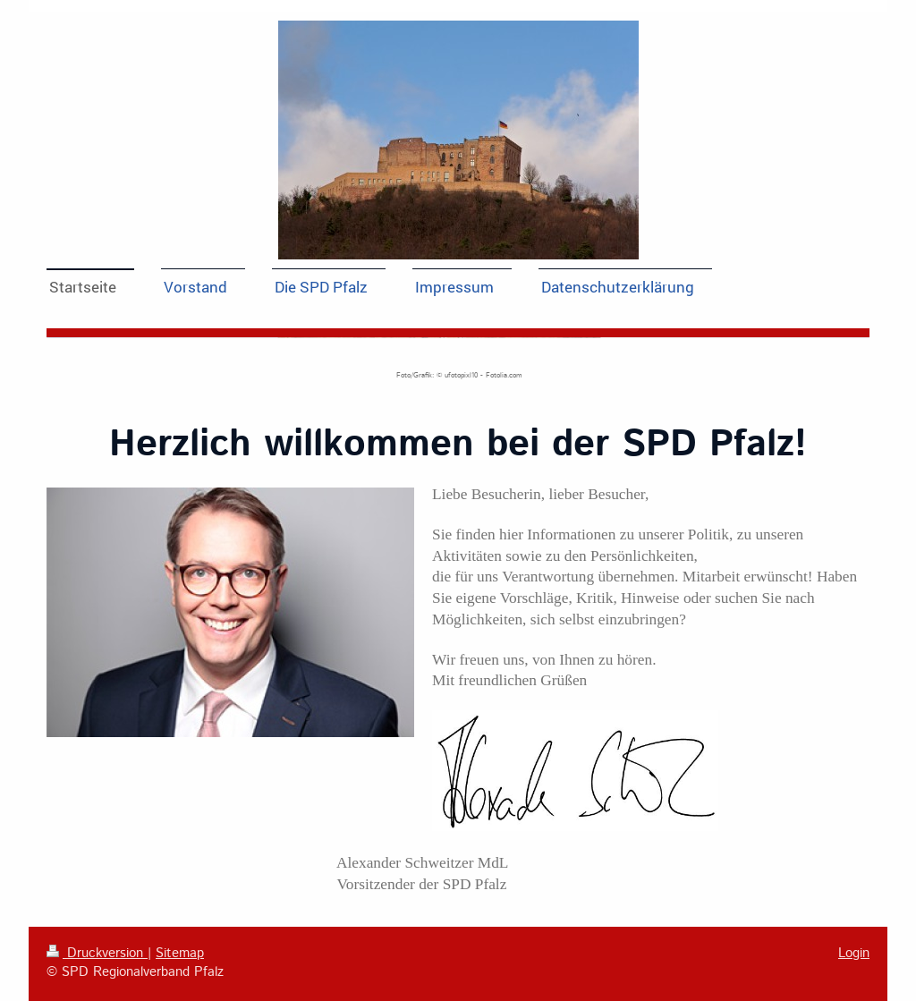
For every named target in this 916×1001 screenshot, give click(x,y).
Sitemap (180, 953)
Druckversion (97, 953)
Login (853, 953)
